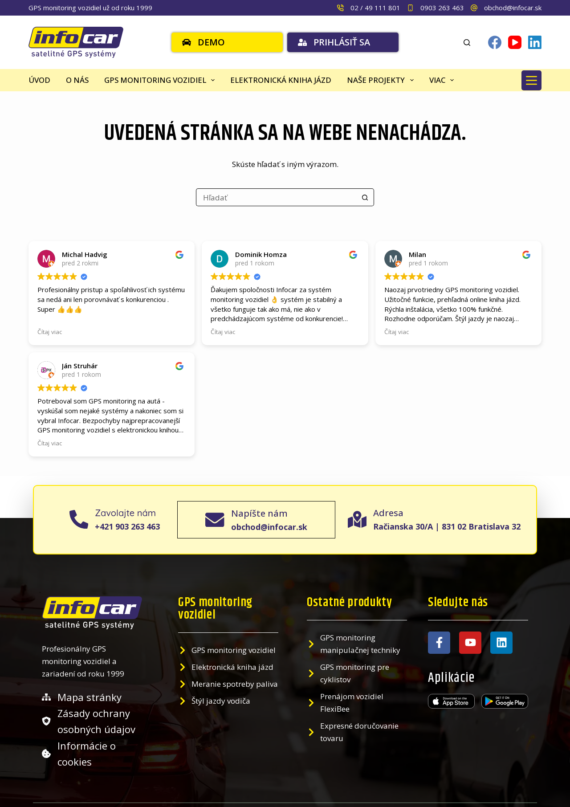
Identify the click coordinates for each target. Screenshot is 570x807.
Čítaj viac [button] (49, 421)
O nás (77, 80)
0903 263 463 (442, 7)
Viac (443, 80)
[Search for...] (276, 197)
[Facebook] (494, 42)
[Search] (467, 42)
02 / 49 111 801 (375, 7)
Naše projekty (382, 80)
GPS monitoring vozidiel (161, 80)
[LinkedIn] (535, 42)
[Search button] (365, 197)
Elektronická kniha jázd (280, 80)
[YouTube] (514, 42)
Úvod (39, 80)
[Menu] (531, 80)
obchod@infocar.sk (513, 7)
